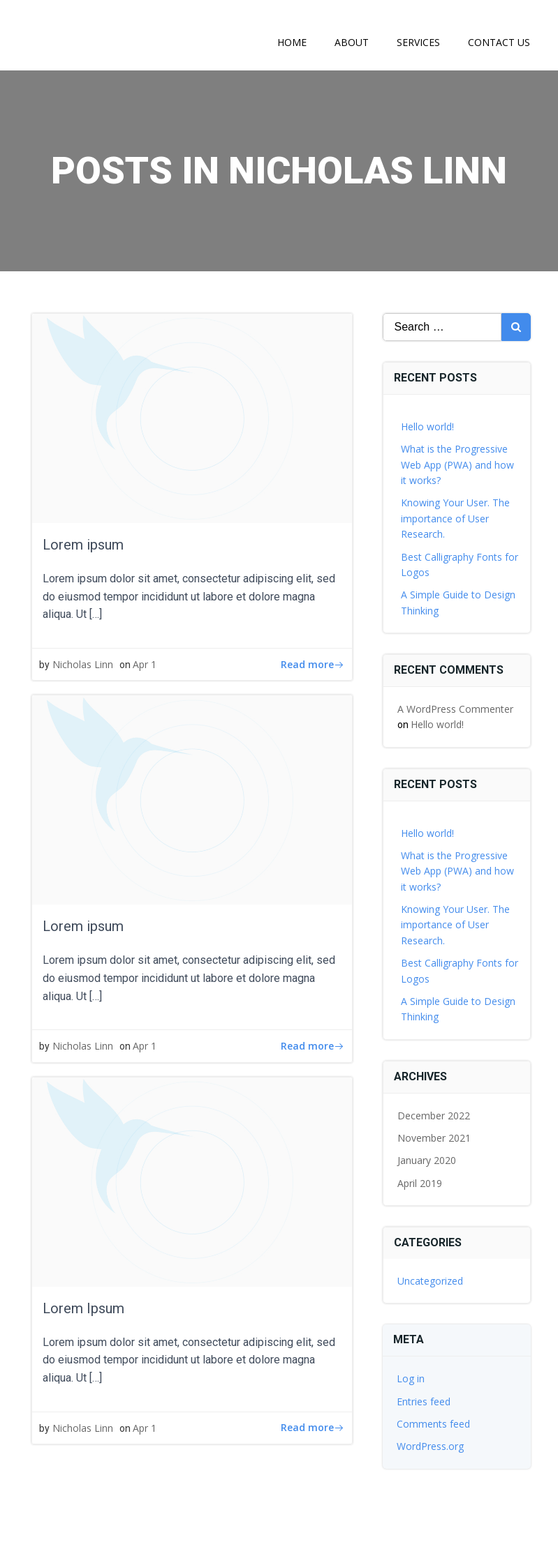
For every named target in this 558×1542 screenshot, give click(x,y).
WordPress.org (430, 1446)
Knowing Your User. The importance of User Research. (455, 518)
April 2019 (419, 1183)
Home (292, 42)
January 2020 (426, 1160)
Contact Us (499, 42)
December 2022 (433, 1115)
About (352, 42)
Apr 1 (144, 664)
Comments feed (433, 1423)
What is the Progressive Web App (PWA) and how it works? (457, 464)
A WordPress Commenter (455, 709)
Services (418, 42)
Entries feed (423, 1401)
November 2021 (434, 1137)
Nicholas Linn (82, 664)
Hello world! (427, 426)
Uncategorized (430, 1280)
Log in (411, 1378)
